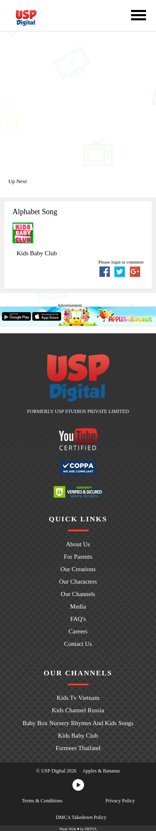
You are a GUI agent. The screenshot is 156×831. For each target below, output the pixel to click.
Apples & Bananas (101, 770)
